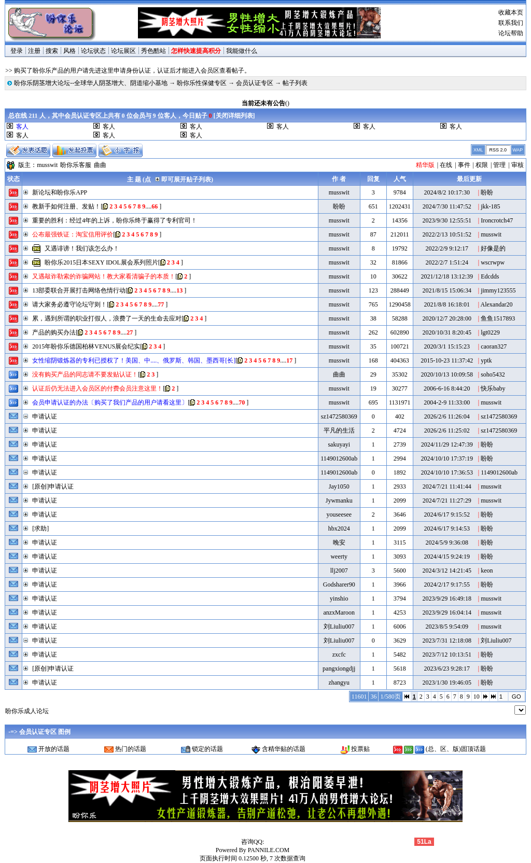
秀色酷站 (153, 50)
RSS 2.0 (498, 149)
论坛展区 (123, 50)
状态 (13, 179)
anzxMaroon (339, 612)
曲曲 (100, 165)
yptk (486, 360)
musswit (47, 165)
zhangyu (339, 682)
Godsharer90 (339, 584)
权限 (482, 165)
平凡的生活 (339, 430)
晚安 (339, 542)
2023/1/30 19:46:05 (447, 682)
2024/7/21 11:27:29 (447, 500)
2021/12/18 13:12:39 (447, 276)
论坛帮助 (510, 33)
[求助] (40, 528)
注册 (34, 50)
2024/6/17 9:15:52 (447, 514)
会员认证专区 (254, 83)
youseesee (339, 514)
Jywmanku (339, 500)
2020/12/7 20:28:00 (447, 318)
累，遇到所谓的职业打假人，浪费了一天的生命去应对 (106, 318)
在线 (446, 165)
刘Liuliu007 (339, 626)
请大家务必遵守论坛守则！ (69, 304)
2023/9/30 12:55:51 (447, 220)
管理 (499, 165)
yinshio (339, 598)
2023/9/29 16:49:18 (447, 598)
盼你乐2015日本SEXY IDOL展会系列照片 (101, 262)
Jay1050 (339, 486)
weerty (338, 556)
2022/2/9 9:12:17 (447, 248)
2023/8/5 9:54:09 (447, 626)
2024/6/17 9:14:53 (447, 528)
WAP (517, 149)
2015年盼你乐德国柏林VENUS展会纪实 (86, 346)
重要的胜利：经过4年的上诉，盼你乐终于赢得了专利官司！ (114, 220)
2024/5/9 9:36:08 (447, 542)
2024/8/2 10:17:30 (447, 192)
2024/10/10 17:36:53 (447, 472)
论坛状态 (93, 50)
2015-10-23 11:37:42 (447, 360)
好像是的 (493, 248)
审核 (517, 165)
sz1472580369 (339, 416)
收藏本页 (510, 12)
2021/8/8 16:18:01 (447, 304)
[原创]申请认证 (53, 486)
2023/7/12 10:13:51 (447, 654)
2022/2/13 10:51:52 (447, 234)
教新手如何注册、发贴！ (66, 206)
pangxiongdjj (339, 668)
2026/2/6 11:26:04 (447, 416)
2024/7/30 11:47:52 (447, 206)
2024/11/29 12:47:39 (447, 444)
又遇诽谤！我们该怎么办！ (82, 248)
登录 (16, 50)
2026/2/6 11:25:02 (447, 430)
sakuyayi (339, 444)
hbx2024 (339, 528)
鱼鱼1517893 (498, 318)
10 (476, 696)
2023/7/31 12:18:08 (447, 640)
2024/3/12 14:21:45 (447, 570)
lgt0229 (490, 332)
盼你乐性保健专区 (202, 83)
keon (487, 570)
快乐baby (493, 388)
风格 (69, 50)
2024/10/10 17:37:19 (447, 458)
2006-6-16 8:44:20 (447, 388)
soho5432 (493, 374)
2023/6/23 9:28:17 (447, 668)
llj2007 (339, 570)
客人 (109, 126)
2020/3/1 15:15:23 (447, 346)
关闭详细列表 (234, 115)
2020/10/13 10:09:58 (447, 374)
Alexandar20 (497, 304)
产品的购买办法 (54, 332)
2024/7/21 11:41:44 (447, 486)
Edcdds (490, 276)
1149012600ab (338, 458)
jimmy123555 (498, 290)
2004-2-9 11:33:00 (447, 402)
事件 (464, 165)
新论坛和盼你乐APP (59, 192)
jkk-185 (490, 206)
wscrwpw (493, 262)
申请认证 (44, 416)
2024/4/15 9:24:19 (447, 556)
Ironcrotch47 (497, 220)
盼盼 (487, 192)
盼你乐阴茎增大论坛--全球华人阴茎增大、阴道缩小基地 (90, 83)
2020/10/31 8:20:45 (447, 332)
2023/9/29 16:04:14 (447, 612)
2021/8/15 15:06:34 (447, 290)
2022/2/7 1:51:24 (447, 262)
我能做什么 (241, 50)
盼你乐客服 (75, 165)
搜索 (52, 50)
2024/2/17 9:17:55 (447, 584)
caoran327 (494, 346)
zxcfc (339, 654)
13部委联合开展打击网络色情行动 (78, 290)
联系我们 (510, 22)
